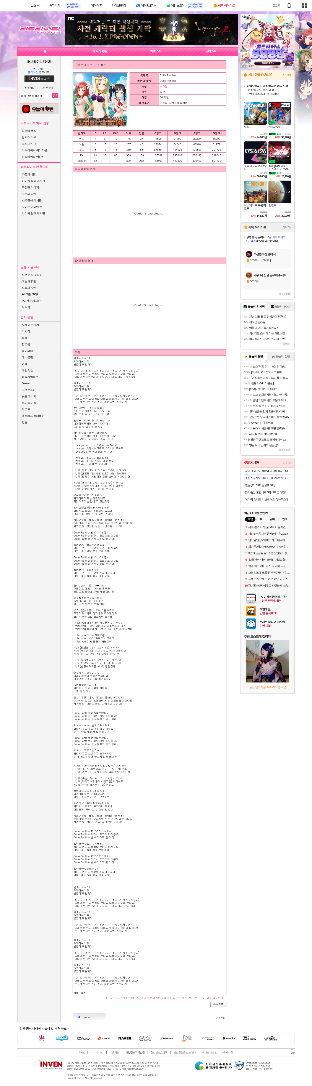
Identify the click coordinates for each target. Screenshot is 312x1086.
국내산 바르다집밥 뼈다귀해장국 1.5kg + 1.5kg (268, 471)
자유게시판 (29, 174)
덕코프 (26, 409)
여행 (24, 363)
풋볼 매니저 (29, 396)
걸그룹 (26, 344)
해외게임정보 (30, 376)
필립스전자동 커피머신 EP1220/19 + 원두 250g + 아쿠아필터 (268, 478)
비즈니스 (98, 1052)
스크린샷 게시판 (32, 200)
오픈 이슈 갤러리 (32, 274)
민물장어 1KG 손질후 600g (260, 485)
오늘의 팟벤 (29, 287)
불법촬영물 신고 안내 (185, 1052)
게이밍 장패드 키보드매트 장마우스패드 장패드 (268, 499)
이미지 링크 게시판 (33, 213)
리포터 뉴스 (29, 130)
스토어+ (286, 75)
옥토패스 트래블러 (33, 415)
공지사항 (228, 1052)
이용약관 (114, 1052)
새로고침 (283, 294)
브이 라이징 (29, 402)
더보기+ (287, 227)
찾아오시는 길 (209, 1052)
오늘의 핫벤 (29, 281)
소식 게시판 (29, 143)
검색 (55, 95)
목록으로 (218, 1004)
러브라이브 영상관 (33, 156)
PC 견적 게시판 (31, 300)
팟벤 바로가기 (30, 325)
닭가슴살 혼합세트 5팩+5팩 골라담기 (266, 492)
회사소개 (83, 1052)
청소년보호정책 (159, 1052)
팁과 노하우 (29, 137)
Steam (25, 383)
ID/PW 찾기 (47, 87)
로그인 (276, 5)
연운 (24, 422)
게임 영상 (27, 370)
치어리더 (27, 350)
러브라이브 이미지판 (34, 150)
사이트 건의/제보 (32, 206)
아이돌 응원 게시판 (33, 180)
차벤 (24, 337)
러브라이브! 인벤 (38, 61)
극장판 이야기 (30, 187)
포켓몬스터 (29, 389)
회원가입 (29, 87)
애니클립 (27, 357)
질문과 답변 (29, 193)
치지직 (26, 331)
